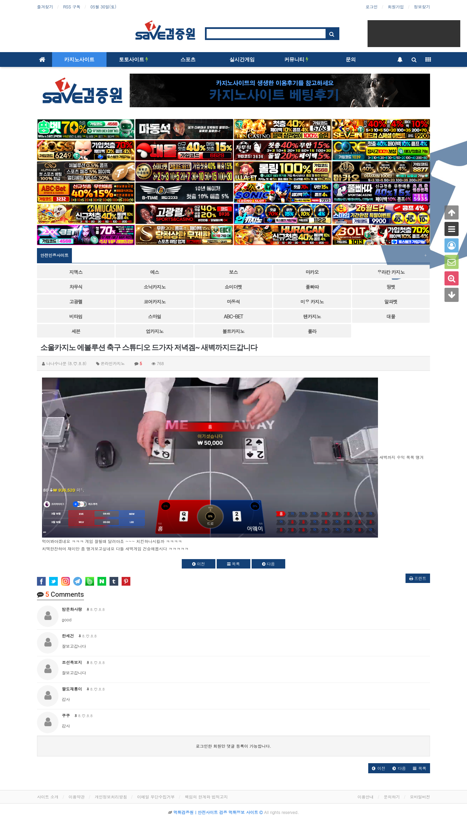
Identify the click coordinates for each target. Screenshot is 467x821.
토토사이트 (133, 59)
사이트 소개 (47, 796)
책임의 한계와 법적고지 (206, 796)
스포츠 (188, 59)
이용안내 (365, 796)
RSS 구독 (71, 6)
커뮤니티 (296, 59)
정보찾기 (422, 6)
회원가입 (396, 6)
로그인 (372, 6)
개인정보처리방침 (111, 796)
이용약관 (77, 796)
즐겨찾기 (45, 6)
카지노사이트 (79, 59)
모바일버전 (420, 796)
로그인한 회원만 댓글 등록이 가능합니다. (233, 746)
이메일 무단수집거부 (156, 796)
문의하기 (392, 796)
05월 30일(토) (103, 6)
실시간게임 (242, 59)
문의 (351, 59)
